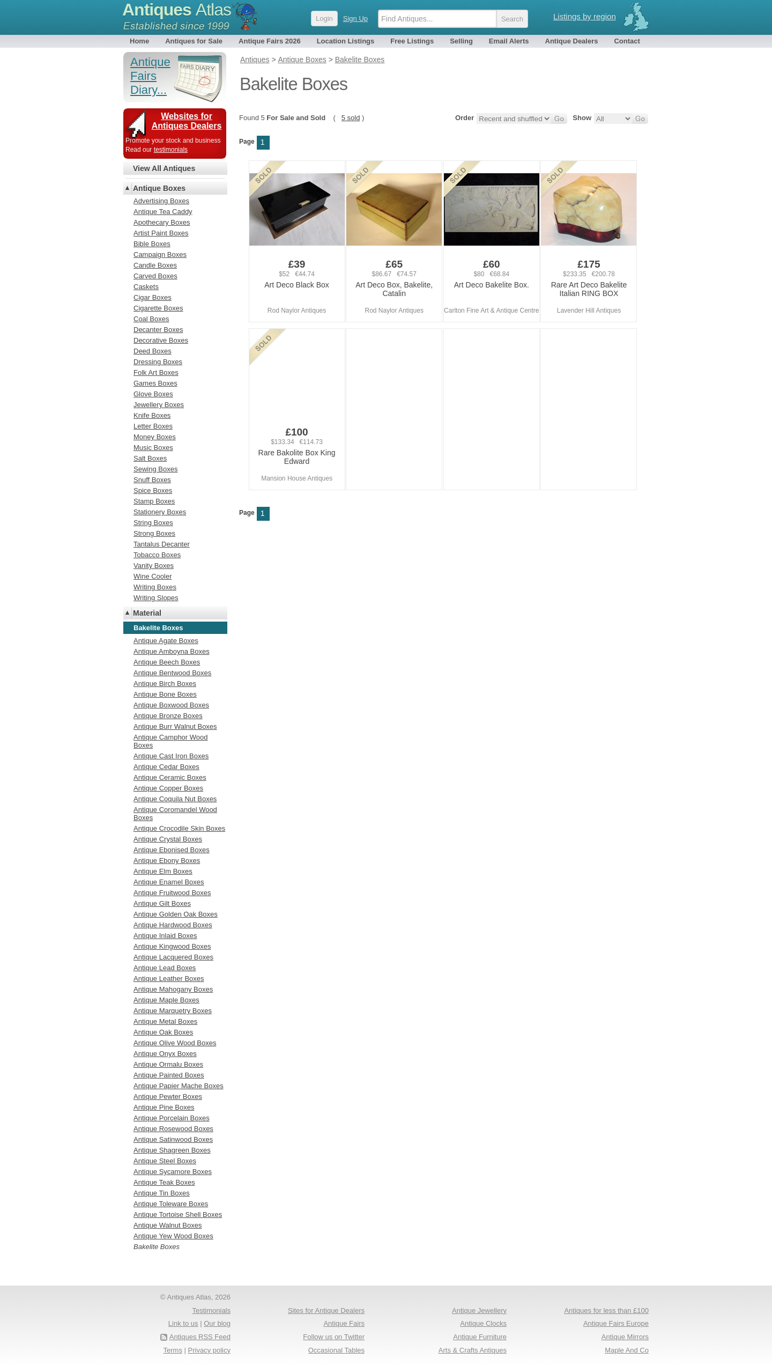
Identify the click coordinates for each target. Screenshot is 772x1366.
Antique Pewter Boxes (167, 1096)
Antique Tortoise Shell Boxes (177, 1214)
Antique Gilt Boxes (162, 903)
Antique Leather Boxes (168, 978)
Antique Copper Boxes (168, 788)
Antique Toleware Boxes (170, 1204)
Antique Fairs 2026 (270, 41)
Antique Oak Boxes (163, 1032)
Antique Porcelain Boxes (171, 1118)
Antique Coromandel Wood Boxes (175, 814)
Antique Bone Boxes (165, 694)
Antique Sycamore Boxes (172, 1172)
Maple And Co (627, 1350)
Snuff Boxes (152, 480)
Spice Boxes (152, 490)
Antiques (176, 9)
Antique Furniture (480, 1337)
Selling (461, 41)
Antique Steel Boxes (164, 1161)
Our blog (217, 1323)
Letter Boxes (153, 426)
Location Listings (346, 41)
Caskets (146, 287)
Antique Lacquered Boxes (173, 957)
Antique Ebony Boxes (166, 860)
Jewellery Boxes (158, 405)
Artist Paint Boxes (161, 233)
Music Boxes (153, 448)
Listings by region (584, 16)
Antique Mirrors (625, 1337)
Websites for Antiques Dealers (187, 121)
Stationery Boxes (159, 512)
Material (147, 613)
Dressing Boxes (157, 362)
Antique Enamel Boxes (168, 882)
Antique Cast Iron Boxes (171, 756)
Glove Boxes (153, 394)
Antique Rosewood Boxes (173, 1129)
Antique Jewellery (479, 1310)
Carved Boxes (155, 276)
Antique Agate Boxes (165, 641)
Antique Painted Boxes (168, 1075)
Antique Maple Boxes (166, 1000)
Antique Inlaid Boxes (165, 936)
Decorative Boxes (160, 340)
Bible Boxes (151, 244)
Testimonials (211, 1310)
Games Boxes (155, 383)
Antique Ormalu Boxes (168, 1064)
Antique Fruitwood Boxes (172, 893)
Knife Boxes (151, 415)
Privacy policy (209, 1350)
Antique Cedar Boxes (166, 767)
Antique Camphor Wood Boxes (170, 741)
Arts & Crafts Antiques (473, 1350)
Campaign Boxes (160, 254)
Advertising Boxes (161, 201)
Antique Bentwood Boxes (172, 673)
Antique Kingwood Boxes (172, 946)
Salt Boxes (150, 458)
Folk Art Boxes (156, 372)
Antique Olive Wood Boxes (174, 1043)
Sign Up (355, 18)
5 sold (351, 118)
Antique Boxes (159, 188)
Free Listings (412, 41)
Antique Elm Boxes (162, 871)
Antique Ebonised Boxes (171, 850)
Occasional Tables (336, 1350)
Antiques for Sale (193, 41)
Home (139, 41)
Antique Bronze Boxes (168, 716)
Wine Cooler (152, 576)
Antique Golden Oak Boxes (175, 914)
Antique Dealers (571, 41)
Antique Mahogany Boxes (173, 989)
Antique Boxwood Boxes (171, 705)
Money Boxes (154, 437)
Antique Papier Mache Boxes (178, 1086)
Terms (173, 1350)
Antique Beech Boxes (166, 662)
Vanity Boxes (153, 566)
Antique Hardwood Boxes (172, 925)
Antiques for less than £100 (606, 1310)
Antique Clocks (483, 1323)
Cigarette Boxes (158, 308)
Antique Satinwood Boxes (173, 1139)
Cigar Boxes (152, 297)
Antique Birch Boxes (164, 684)
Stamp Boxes (154, 501)
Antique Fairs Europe (616, 1323)
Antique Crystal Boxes (167, 839)
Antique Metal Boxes (165, 1021)
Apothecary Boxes (161, 222)
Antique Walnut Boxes (167, 1225)
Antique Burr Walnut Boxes (175, 726)
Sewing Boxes (155, 469)
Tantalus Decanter (161, 544)
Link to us (183, 1323)
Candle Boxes (155, 265)
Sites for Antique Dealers (326, 1310)
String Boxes (153, 523)
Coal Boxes (151, 319)
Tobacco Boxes (157, 555)
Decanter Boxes (158, 330)
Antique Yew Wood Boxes (173, 1236)
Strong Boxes (154, 533)
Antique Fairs (344, 1323)
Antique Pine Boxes (163, 1107)
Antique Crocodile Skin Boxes (179, 828)
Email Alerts (509, 41)
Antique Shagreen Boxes (172, 1150)
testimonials (171, 149)
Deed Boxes (152, 351)
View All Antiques (164, 168)
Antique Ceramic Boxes (169, 777)
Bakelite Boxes (156, 1247)
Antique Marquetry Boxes (172, 1011)
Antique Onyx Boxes (165, 1054)
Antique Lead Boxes (164, 968)
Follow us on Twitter (334, 1337)
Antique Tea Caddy (162, 212)
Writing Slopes (156, 598)
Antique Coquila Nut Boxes (175, 799)
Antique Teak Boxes (164, 1182)
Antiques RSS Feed (200, 1337)
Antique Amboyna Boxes (171, 651)
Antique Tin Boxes (161, 1193)
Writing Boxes (154, 587)
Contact (627, 41)
